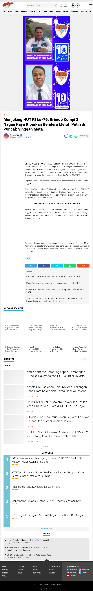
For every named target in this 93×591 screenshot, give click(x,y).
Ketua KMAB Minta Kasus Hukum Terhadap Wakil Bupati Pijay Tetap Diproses (27, 548)
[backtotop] (46, 561)
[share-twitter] (71, 136)
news (10, 11)
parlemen (74, 11)
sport (65, 11)
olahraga (37, 573)
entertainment (55, 567)
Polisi (8, 115)
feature (5, 570)
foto (35, 570)
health (51, 570)
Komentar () (84, 136)
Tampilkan (85, 359)
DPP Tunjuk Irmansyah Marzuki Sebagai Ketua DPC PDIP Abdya (47, 515)
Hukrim (39, 584)
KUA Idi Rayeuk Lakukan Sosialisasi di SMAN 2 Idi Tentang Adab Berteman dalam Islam (57, 434)
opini (45, 11)
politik (32, 11)
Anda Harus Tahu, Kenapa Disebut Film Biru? (36, 486)
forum (20, 570)
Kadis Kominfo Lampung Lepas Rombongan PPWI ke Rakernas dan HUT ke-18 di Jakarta (56, 374)
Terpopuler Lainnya (46, 528)
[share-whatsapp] (76, 136)
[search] (41, 5)
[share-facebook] (66, 136)
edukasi (84, 11)
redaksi (52, 573)
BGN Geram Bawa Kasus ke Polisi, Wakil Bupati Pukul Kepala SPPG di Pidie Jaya (29, 556)
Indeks (59, 584)
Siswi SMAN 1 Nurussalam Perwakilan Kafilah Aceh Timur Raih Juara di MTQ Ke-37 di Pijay (57, 404)
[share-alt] (31, 266)
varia (17, 11)
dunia (58, 11)
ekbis (51, 11)
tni (39, 11)
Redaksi (52, 584)
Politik (46, 584)
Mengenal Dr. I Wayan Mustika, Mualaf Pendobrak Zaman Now (46, 501)
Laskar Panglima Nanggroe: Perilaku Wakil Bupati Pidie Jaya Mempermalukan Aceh (29, 541)
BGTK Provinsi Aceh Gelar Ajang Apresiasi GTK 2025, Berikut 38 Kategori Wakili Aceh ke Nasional (47, 460)
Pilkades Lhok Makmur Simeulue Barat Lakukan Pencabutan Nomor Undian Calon (58, 419)
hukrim (24, 11)
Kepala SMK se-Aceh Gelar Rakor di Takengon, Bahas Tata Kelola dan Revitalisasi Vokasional (57, 389)
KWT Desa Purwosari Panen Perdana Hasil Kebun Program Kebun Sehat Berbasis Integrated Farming (48, 474)
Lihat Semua (46, 447)
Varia (33, 584)
